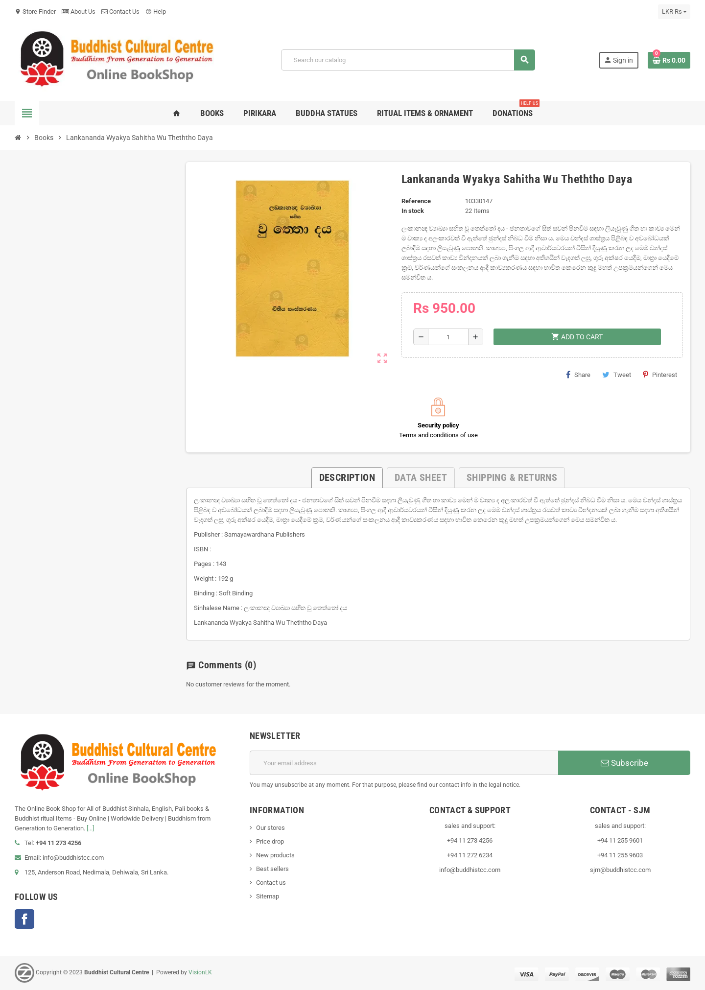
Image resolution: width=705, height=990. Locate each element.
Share (578, 374)
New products (275, 855)
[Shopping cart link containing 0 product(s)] (669, 60)
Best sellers (272, 868)
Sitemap (267, 896)
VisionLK (200, 972)
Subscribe (624, 763)
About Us (78, 11)
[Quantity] (448, 337)
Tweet (616, 374)
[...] (90, 828)
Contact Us (120, 11)
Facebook (24, 919)
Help (155, 11)
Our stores (270, 827)
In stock (412, 210)
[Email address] (404, 763)
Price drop (270, 841)
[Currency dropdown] (674, 11)
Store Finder (35, 11)
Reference (416, 201)
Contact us (271, 882)
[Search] (408, 60)
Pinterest (660, 374)
